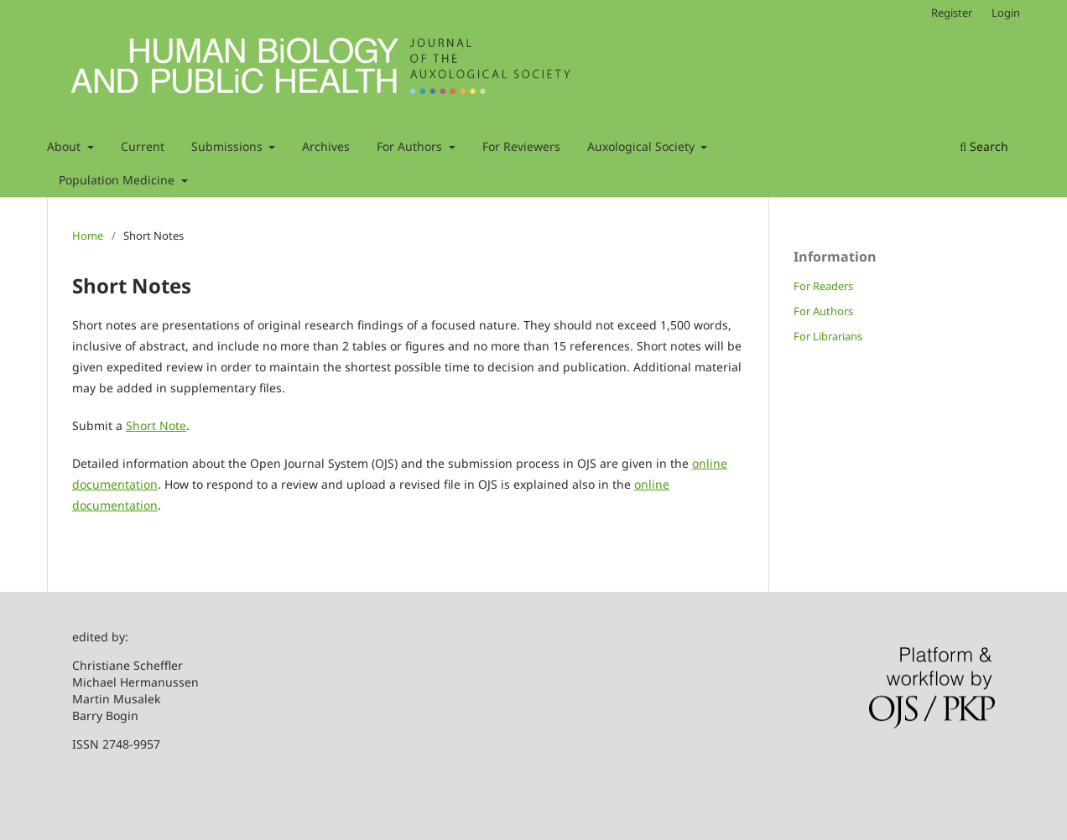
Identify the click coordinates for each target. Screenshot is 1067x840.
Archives (326, 146)
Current (142, 146)
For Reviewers (521, 146)
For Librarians (828, 336)
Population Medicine (118, 180)
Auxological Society (642, 146)
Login (1006, 12)
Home (87, 235)
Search (984, 146)
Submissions (228, 146)
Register (951, 12)
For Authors (411, 146)
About (65, 146)
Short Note (156, 425)
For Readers (823, 285)
